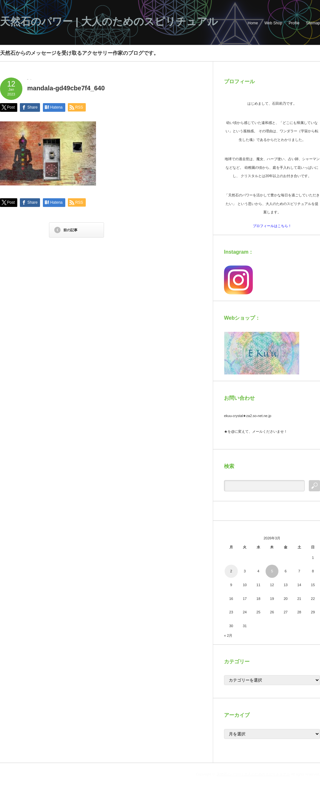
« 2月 (228, 635)
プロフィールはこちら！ (272, 226)
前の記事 (70, 230)
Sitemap (313, 23)
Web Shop (273, 23)
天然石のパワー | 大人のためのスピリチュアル (109, 21)
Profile (294, 23)
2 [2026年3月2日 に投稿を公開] (231, 571)
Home (253, 23)
